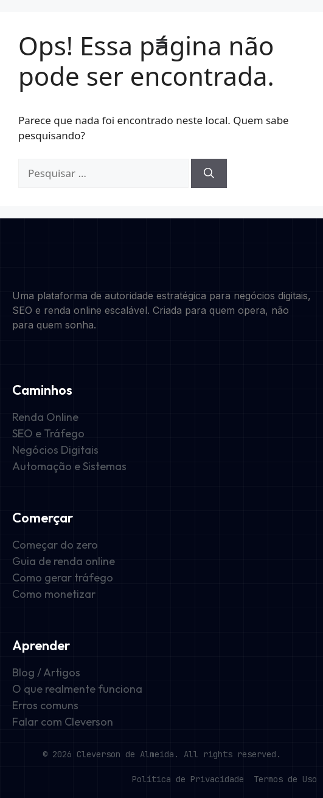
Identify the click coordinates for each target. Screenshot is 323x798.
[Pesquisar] (209, 173)
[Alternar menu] (162, 42)
